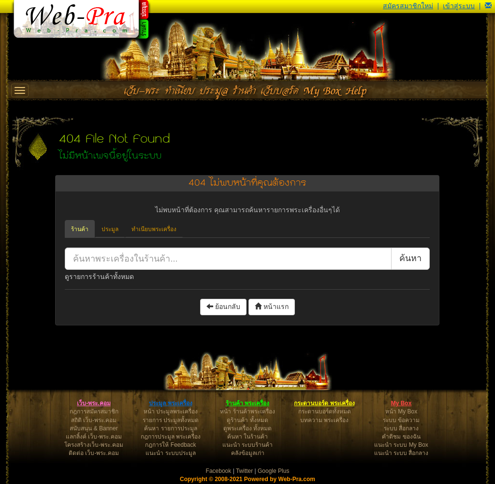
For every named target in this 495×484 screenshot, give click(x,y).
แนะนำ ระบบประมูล (170, 453)
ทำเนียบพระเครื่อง (153, 229)
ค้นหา (410, 258)
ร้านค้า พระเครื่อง (247, 403)
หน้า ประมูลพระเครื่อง (171, 411)
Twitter (244, 471)
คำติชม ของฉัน (401, 436)
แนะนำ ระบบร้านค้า (247, 444)
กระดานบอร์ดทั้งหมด (324, 411)
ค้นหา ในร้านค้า (247, 436)
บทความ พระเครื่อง (324, 420)
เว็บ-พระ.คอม (93, 403)
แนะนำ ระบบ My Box (401, 444)
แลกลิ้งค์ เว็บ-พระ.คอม (94, 436)
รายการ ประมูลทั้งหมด (171, 420)
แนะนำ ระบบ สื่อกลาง (401, 453)
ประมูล (110, 229)
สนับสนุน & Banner (93, 428)
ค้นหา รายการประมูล (170, 428)
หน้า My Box (401, 411)
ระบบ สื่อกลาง (401, 428)
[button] (488, 6)
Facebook (219, 471)
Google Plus (273, 471)
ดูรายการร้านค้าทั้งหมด (99, 276)
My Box (401, 403)
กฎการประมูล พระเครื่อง (171, 436)
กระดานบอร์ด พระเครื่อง (324, 403)
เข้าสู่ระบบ (459, 6)
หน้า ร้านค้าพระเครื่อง (247, 411)
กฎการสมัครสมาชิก (94, 411)
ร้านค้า (79, 229)
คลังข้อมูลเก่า (247, 453)
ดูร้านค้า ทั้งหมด (247, 420)
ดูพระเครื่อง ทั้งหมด (247, 428)
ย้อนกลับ (223, 306)
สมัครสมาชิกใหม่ (408, 6)
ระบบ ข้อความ (401, 420)
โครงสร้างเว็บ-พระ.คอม (93, 444)
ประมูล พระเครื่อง (170, 403)
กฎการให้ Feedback (170, 444)
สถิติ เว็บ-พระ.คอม (94, 420)
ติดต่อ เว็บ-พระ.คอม (94, 453)
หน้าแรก (272, 306)
